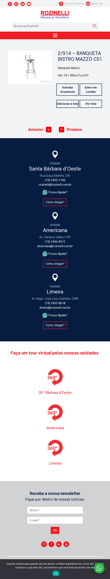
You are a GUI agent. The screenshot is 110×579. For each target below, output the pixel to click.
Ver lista (90, 103)
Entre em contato (91, 89)
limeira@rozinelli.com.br (55, 307)
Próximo (70, 130)
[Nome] (55, 510)
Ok (55, 530)
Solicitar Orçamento (67, 89)
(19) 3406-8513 (55, 241)
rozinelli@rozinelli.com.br (55, 184)
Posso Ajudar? (55, 192)
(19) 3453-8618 (55, 303)
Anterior (39, 130)
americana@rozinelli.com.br (55, 246)
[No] (105, 569)
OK (56, 573)
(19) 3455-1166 (55, 180)
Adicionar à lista (67, 103)
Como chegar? (55, 202)
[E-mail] (55, 520)
